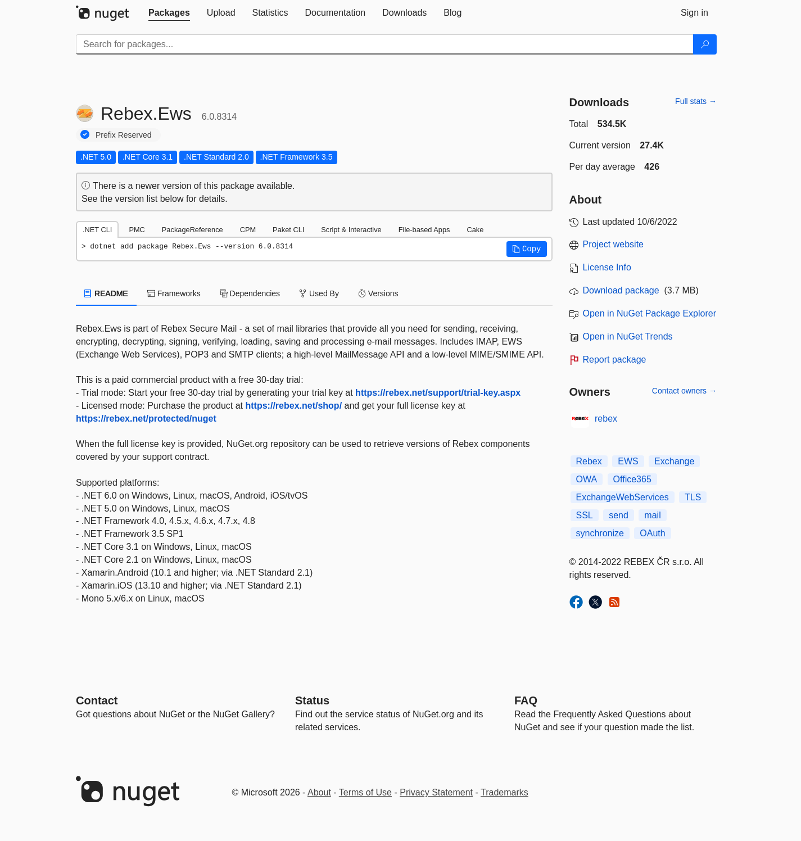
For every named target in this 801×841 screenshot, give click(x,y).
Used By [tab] (319, 293)
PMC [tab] (136, 229)
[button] (526, 249)
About (319, 792)
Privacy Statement (436, 792)
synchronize (600, 533)
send (618, 515)
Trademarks (504, 792)
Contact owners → (684, 390)
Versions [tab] (378, 293)
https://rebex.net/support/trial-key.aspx (438, 392)
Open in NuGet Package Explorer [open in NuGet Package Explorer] (649, 313)
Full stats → (696, 101)
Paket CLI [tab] (288, 229)
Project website (613, 244)
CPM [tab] (248, 229)
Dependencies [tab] (250, 293)
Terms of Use (365, 792)
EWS (628, 461)
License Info (607, 267)
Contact (96, 700)
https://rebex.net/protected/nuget (146, 418)
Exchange (674, 461)
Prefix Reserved (124, 134)
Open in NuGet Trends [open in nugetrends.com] (628, 336)
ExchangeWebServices (622, 497)
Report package (614, 359)
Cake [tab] (475, 229)
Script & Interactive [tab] (351, 229)
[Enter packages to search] (385, 44)
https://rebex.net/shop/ (294, 405)
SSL (584, 515)
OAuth (652, 533)
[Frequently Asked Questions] (525, 700)
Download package (621, 290)
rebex (606, 418)
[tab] (169, 13)
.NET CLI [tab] (97, 229)
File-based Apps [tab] (424, 229)
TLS (693, 497)
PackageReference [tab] (192, 229)
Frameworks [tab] (174, 293)
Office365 (632, 479)
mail (652, 515)
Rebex (589, 461)
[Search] (705, 44)
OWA (587, 479)
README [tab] (106, 293)
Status (312, 700)
